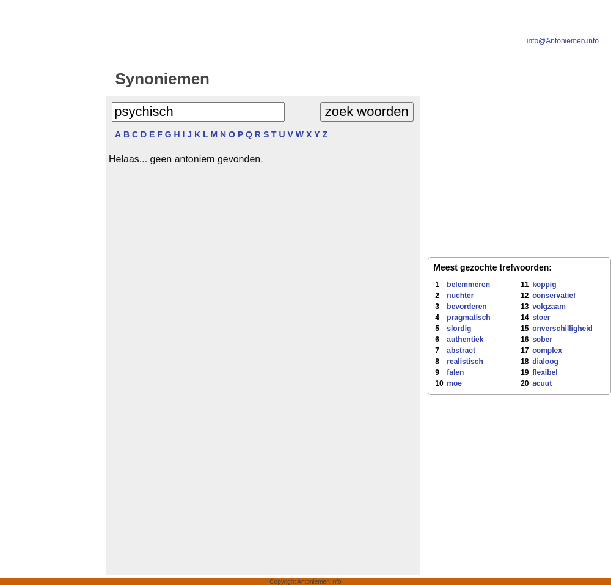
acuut (542, 383)
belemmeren (468, 284)
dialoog (545, 361)
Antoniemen (321, 79)
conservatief (554, 295)
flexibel (544, 372)
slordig (459, 328)
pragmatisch (468, 317)
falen (455, 372)
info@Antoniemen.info (563, 41)
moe (454, 383)
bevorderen (466, 306)
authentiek (465, 339)
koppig (544, 284)
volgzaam (549, 306)
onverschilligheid (562, 328)
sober (542, 339)
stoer (541, 317)
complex (547, 350)
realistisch (465, 361)
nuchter (460, 295)
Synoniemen (162, 79)
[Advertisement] (51, 257)
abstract (461, 350)
